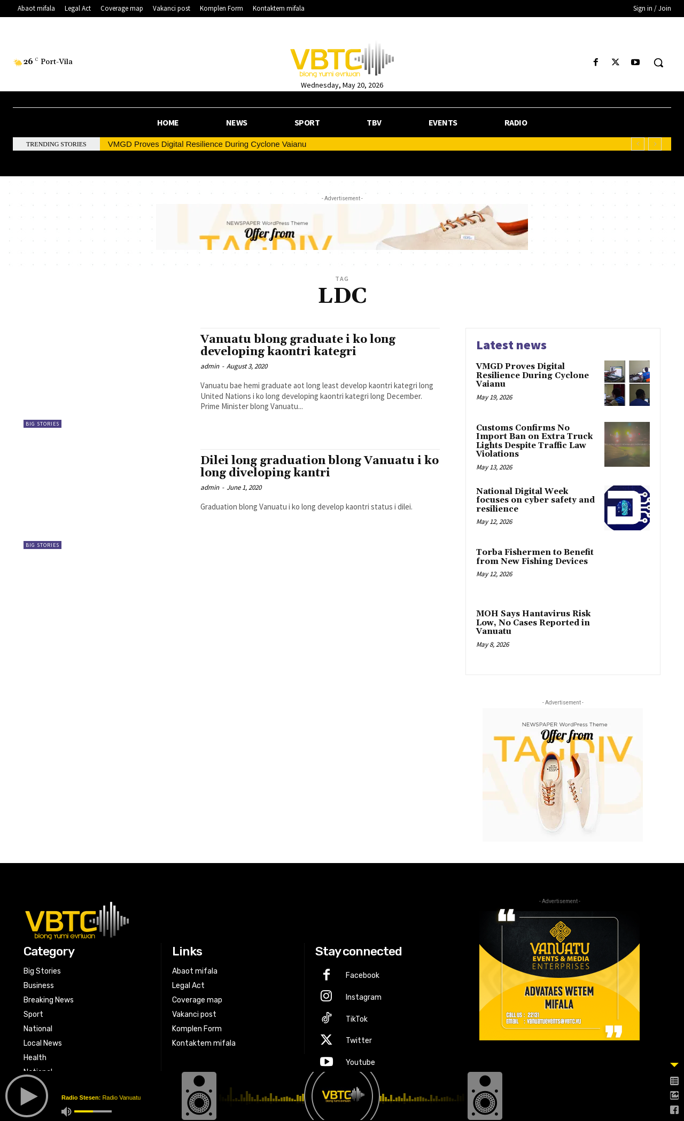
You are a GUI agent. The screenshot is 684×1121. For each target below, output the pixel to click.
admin (209, 366)
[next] (655, 144)
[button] (658, 62)
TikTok (357, 1019)
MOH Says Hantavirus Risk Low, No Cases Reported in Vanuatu (533, 623)
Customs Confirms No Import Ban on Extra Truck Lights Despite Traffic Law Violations (534, 441)
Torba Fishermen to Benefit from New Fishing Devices (535, 557)
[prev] (637, 144)
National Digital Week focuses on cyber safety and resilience (535, 500)
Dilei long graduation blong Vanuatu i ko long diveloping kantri (319, 467)
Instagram (364, 997)
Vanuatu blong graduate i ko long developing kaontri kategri (297, 346)
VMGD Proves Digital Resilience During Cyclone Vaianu (207, 143)
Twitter (359, 1040)
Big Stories (42, 423)
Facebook (362, 975)
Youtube (360, 1062)
